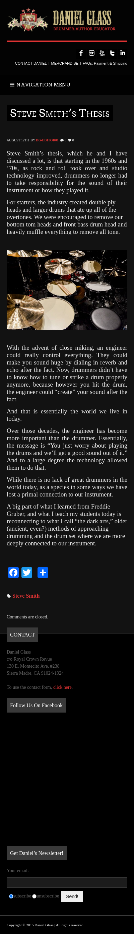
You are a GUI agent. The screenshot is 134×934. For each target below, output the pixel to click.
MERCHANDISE (64, 63)
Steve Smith (26, 596)
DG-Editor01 (47, 140)
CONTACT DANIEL (31, 63)
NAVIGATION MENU (40, 85)
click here (62, 687)
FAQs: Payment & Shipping (105, 63)
